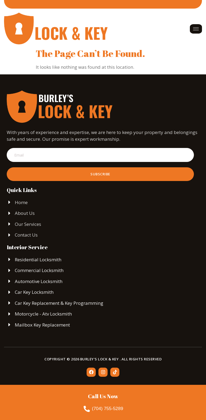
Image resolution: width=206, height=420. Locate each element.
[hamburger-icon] (196, 29)
